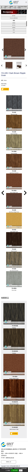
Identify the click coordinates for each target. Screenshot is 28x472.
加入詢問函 (5, 89)
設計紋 (13, 25)
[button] (3, 50)
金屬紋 (13, 22)
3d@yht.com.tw (10, 457)
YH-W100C (15, 427)
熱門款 (13, 15)
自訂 (21, 470)
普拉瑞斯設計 (23, 466)
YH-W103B (15, 325)
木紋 (14, 20)
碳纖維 (13, 27)
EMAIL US (8, 461)
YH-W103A (15, 351)
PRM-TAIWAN (5, 467)
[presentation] (2, 65)
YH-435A (14, 376)
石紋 (14, 32)
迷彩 (14, 30)
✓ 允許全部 (14, 470)
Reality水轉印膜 (14, 18)
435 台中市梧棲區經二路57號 (9, 449)
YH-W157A (15, 402)
